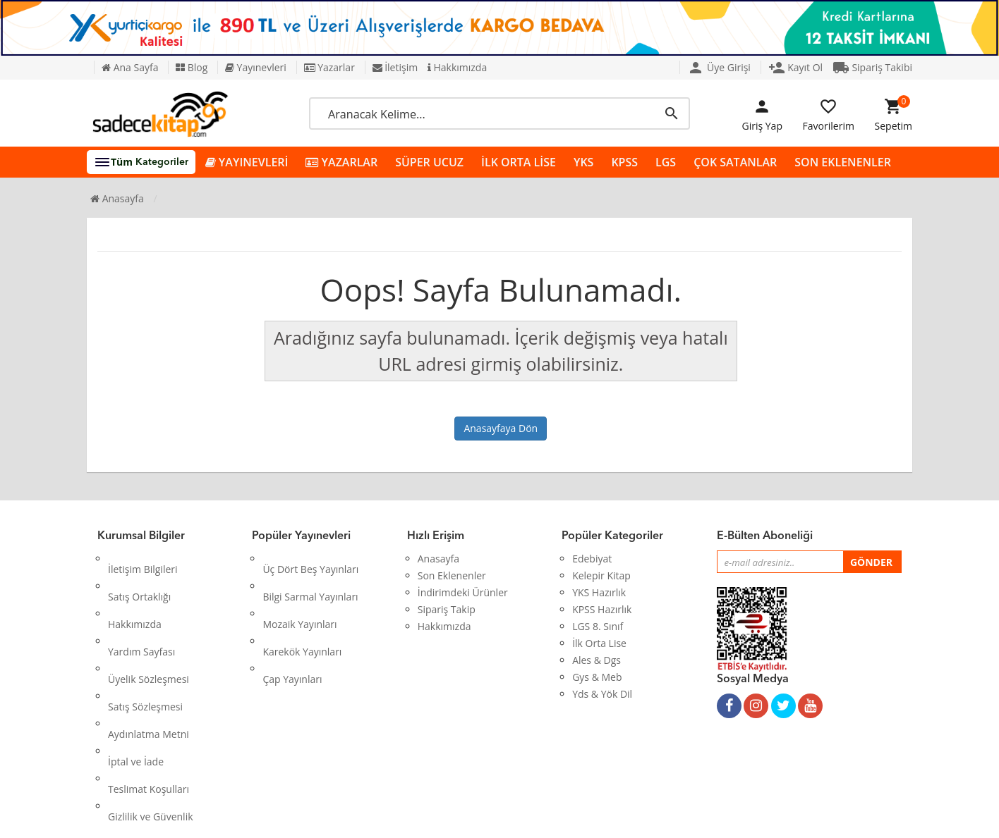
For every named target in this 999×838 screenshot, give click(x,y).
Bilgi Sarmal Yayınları (310, 575)
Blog (191, 67)
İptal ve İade (136, 677)
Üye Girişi (719, 67)
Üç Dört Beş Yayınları (310, 558)
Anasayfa (117, 198)
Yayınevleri (255, 67)
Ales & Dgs (596, 660)
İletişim (395, 67)
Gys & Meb (597, 677)
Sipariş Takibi (872, 67)
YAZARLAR (341, 162)
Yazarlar (329, 67)
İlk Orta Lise (599, 643)
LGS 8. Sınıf (597, 626)
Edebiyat (592, 558)
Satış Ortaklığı (139, 575)
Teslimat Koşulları (148, 694)
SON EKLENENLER (842, 162)
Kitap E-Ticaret (486, 816)
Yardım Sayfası (141, 609)
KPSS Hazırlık (601, 609)
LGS (665, 162)
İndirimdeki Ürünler (463, 592)
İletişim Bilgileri (143, 558)
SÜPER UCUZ (429, 162)
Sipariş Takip (447, 609)
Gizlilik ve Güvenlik (150, 710)
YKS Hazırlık (599, 592)
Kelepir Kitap (601, 575)
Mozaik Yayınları (299, 592)
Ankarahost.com (405, 816)
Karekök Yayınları (301, 609)
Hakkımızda (457, 67)
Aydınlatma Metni (148, 660)
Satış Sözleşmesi (145, 643)
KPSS (624, 162)
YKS (583, 162)
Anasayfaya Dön (501, 428)
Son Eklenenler (452, 575)
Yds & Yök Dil (602, 694)
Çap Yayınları (292, 626)
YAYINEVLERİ (247, 162)
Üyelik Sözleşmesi (148, 626)
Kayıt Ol (795, 67)
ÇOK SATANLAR (735, 162)
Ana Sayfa (130, 67)
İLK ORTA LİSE (518, 162)
